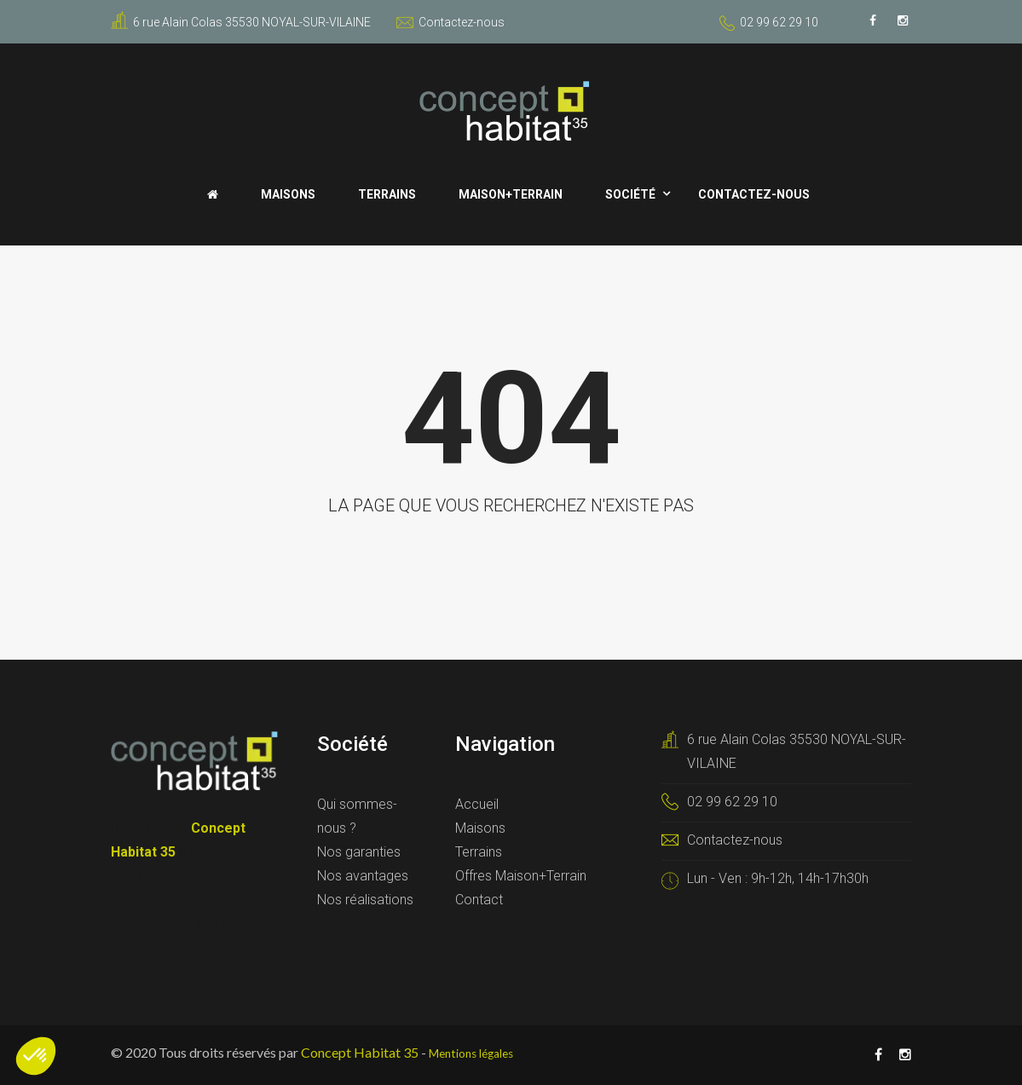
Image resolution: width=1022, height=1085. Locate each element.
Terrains (387, 194)
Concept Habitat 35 (360, 1052)
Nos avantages (362, 876)
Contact (479, 900)
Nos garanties (359, 852)
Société (630, 194)
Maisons (288, 194)
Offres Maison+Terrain (520, 876)
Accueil (477, 804)
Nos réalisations (365, 900)
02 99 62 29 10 (779, 22)
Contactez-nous (450, 22)
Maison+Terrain (511, 194)
